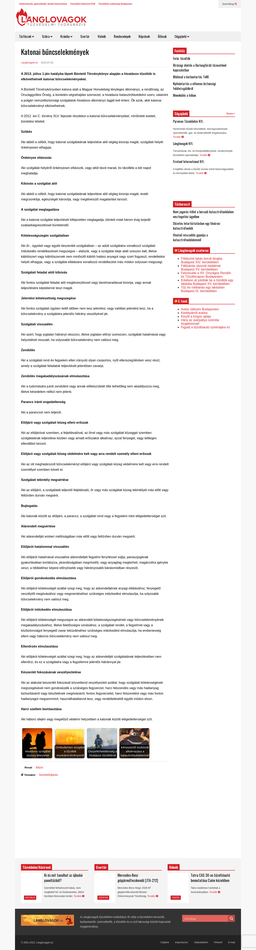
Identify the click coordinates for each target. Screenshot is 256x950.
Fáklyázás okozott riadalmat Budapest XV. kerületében (201, 267)
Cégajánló (182, 36)
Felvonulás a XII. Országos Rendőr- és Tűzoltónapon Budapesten (206, 274)
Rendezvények (122, 36)
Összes (230, 114)
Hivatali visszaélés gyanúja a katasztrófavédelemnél (190, 237)
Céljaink (164, 942)
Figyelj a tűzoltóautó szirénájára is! (205, 327)
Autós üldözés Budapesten (200, 309)
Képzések (144, 36)
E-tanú (182, 301)
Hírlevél (218, 942)
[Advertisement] (167, 18)
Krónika (66, 36)
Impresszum (181, 942)
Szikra (47, 36)
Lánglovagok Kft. (183, 143)
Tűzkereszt (182, 204)
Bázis (39, 767)
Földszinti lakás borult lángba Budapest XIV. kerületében (201, 260)
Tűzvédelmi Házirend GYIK (82, 4)
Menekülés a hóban (184, 95)
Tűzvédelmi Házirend (36, 867)
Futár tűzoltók (181, 58)
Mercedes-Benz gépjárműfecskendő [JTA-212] (138, 878)
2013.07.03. (47, 62)
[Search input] (205, 918)
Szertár (85, 36)
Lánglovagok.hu (29, 62)
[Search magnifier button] (231, 918)
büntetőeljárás (48, 774)
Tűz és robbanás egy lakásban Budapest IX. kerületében (203, 289)
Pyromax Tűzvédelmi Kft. (188, 121)
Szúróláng (229, 4)
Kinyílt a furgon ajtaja (196, 316)
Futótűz (180, 50)
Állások (162, 36)
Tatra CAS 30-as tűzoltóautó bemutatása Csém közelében (210, 878)
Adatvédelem (201, 942)
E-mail (231, 942)
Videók (102, 36)
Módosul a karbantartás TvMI (191, 76)
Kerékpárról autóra (194, 313)
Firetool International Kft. (188, 161)
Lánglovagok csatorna (193, 250)
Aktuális (30, 898)
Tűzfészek (26, 36)
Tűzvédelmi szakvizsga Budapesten (115, 4)
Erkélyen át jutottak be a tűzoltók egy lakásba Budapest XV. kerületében (207, 282)
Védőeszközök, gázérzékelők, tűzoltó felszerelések (43, 4)
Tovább (178, 137)
